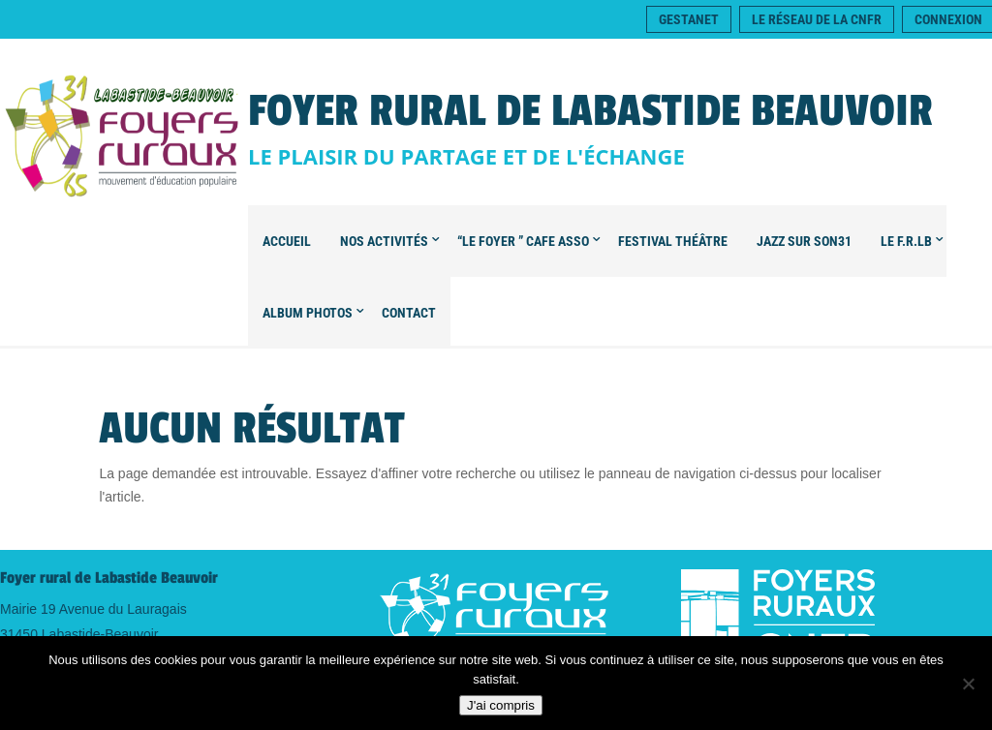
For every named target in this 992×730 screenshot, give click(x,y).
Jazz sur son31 (804, 241)
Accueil (287, 241)
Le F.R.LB (906, 241)
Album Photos (308, 312)
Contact (409, 312)
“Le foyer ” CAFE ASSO (523, 241)
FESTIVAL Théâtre (673, 241)
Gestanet (689, 19)
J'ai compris (501, 705)
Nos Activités (384, 241)
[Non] (967, 683)
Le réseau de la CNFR (817, 19)
